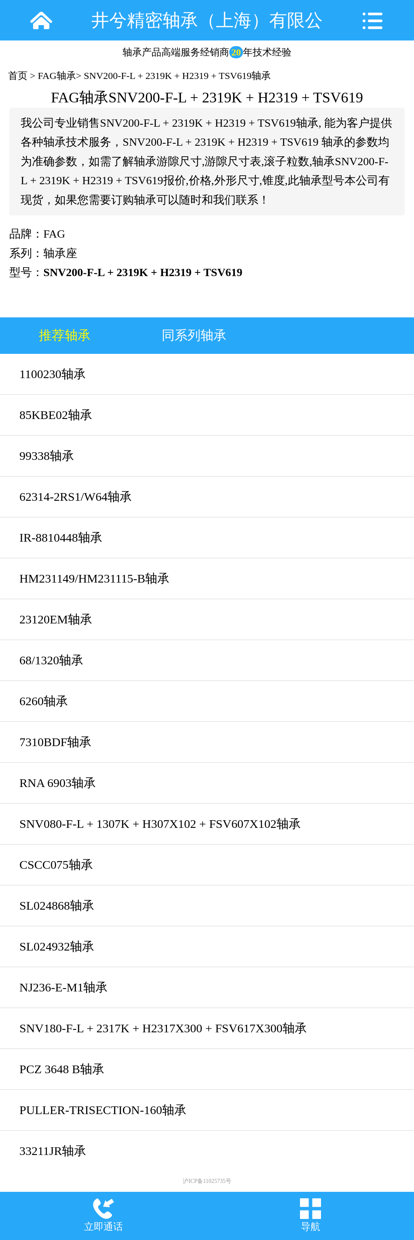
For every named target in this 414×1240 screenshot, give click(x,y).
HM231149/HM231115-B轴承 (94, 578)
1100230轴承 (52, 374)
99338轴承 (46, 455)
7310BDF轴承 (55, 742)
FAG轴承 (57, 75)
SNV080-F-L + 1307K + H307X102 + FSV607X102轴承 (160, 823)
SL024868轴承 (56, 905)
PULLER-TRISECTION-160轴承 (102, 1110)
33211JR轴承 (52, 1150)
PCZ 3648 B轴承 (61, 1069)
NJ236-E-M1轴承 (63, 987)
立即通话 (103, 1226)
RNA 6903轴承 (57, 782)
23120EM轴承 (55, 619)
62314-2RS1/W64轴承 (75, 496)
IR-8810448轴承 (60, 537)
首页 (17, 75)
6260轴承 (43, 701)
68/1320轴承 (51, 660)
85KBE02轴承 (55, 414)
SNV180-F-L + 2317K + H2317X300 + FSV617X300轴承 (163, 1028)
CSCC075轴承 (56, 864)
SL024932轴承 (56, 946)
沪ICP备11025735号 (207, 1181)
